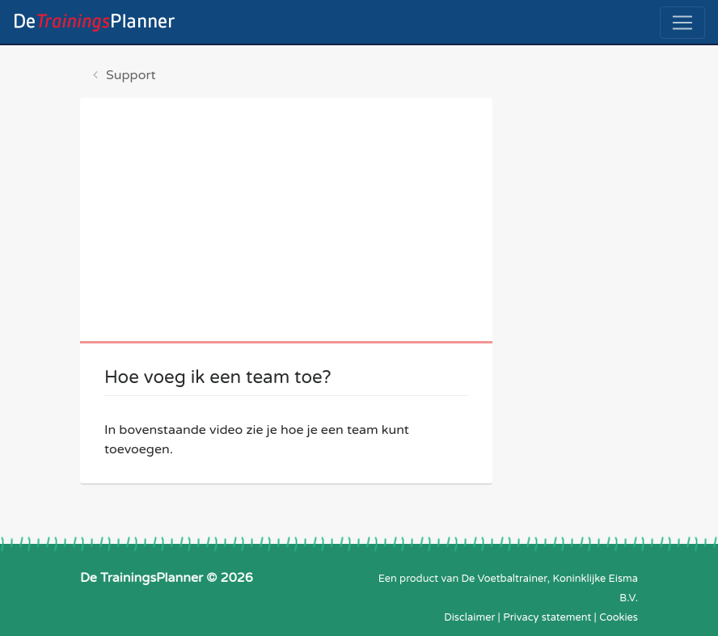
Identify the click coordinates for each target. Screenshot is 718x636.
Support (131, 75)
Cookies (618, 617)
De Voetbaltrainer (504, 578)
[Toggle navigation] (682, 22)
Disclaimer (469, 617)
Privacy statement (547, 617)
